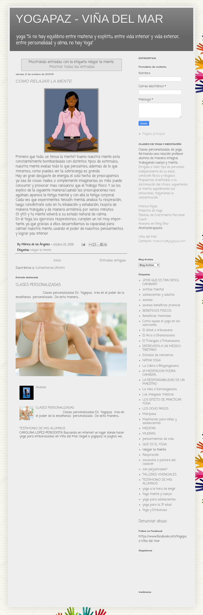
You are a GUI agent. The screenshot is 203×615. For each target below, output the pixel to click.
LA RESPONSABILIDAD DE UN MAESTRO (163, 382)
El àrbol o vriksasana (157, 330)
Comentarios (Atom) (50, 268)
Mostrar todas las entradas (72, 67)
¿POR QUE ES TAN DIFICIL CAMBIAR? (160, 282)
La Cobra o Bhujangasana (160, 366)
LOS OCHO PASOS (155, 409)
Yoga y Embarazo (154, 510)
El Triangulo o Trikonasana (161, 341)
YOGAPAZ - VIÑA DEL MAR (89, 18)
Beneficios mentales (156, 316)
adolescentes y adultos (158, 295)
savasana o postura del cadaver (158, 462)
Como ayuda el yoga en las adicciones (161, 323)
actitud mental (153, 289)
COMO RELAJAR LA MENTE (44, 81)
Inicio (57, 260)
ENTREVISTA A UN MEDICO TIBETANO (161, 348)
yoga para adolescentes (159, 499)
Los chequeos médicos (158, 394)
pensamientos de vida (158, 439)
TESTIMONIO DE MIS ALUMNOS (42, 428)
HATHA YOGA (151, 360)
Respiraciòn (150, 455)
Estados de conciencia (157, 355)
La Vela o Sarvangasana (159, 389)
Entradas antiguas (113, 260)
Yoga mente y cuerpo (157, 494)
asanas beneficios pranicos (161, 305)
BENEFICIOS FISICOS (156, 311)
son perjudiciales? (154, 469)
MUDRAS (149, 433)
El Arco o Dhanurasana (158, 335)
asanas (147, 300)
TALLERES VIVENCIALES (159, 474)
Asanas (41, 387)
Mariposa (149, 414)
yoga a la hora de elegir (158, 489)
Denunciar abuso (152, 521)
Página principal (153, 134)
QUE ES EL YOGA (154, 444)
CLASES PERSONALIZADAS (38, 285)
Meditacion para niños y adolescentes (159, 421)
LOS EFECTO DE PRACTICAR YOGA (161, 402)
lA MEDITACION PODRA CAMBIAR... (158, 373)
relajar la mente (40, 250)
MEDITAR (149, 428)
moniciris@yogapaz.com (169, 241)
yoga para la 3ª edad (157, 505)
